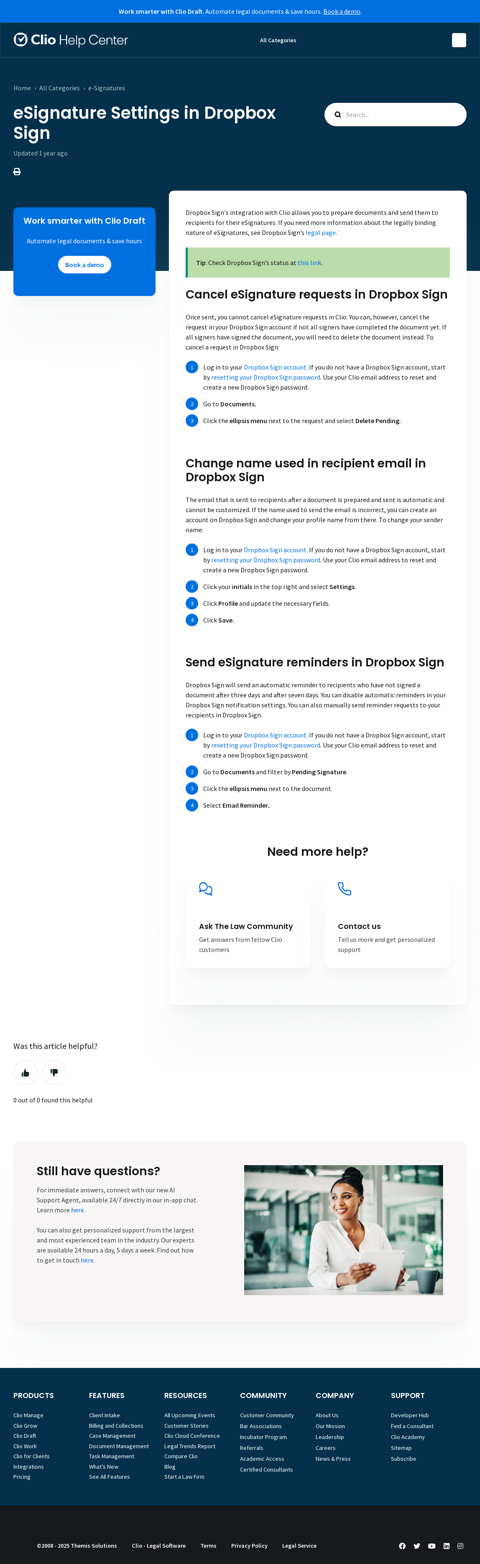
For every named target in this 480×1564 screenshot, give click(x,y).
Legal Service (299, 1545)
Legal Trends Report (189, 1446)
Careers (326, 1448)
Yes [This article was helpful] (25, 1073)
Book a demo (341, 11)
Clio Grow (25, 1425)
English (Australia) (459, 40)
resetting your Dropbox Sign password (265, 377)
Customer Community (267, 1415)
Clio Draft (24, 1435)
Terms (208, 1545)
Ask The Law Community (246, 926)
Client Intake (104, 1415)
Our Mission (330, 1426)
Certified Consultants (266, 1469)
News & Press (333, 1458)
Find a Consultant (412, 1426)
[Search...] (395, 114)
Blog (170, 1466)
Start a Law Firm (184, 1476)
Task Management (111, 1456)
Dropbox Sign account (275, 367)
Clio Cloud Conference (192, 1435)
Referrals (251, 1448)
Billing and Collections (116, 1425)
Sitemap (401, 1448)
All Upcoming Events (189, 1415)
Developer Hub (410, 1415)
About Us (327, 1415)
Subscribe (403, 1458)
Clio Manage (28, 1415)
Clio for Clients (31, 1456)
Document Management (119, 1446)
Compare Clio (181, 1456)
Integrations (28, 1466)
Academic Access (262, 1458)
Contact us (359, 926)
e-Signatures (106, 88)
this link (308, 262)
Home (22, 88)
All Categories (278, 40)
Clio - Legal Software (159, 1545)
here (77, 1210)
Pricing (22, 1476)
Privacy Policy (249, 1545)
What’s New (103, 1466)
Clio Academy (408, 1437)
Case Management (112, 1435)
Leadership (330, 1437)
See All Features (109, 1476)
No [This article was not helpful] (54, 1073)
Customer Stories (186, 1425)
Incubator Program (263, 1437)
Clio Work (25, 1446)
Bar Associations (261, 1426)
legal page (321, 232)
